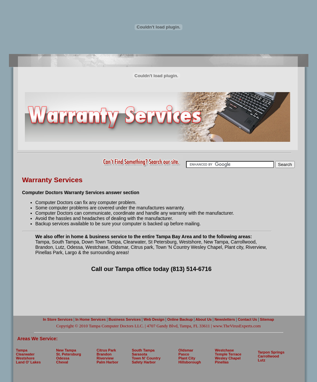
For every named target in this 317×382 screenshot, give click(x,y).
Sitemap (266, 319)
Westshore (25, 358)
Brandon (103, 354)
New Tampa (66, 350)
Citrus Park (106, 350)
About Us (204, 319)
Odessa (62, 358)
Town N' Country (146, 358)
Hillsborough (189, 362)
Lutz (261, 360)
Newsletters (225, 319)
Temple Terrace (228, 354)
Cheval (62, 362)
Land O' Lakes (28, 362)
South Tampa (143, 350)
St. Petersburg (68, 354)
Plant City (186, 358)
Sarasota (139, 354)
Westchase (224, 350)
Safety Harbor (144, 362)
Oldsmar (185, 350)
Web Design (154, 319)
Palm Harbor (107, 362)
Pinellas (222, 362)
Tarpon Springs (271, 352)
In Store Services (58, 319)
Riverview (104, 358)
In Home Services (90, 319)
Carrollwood (268, 356)
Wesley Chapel (227, 358)
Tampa (22, 350)
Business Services (124, 319)
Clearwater (25, 354)
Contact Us (247, 319)
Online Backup (180, 319)
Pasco (183, 354)
